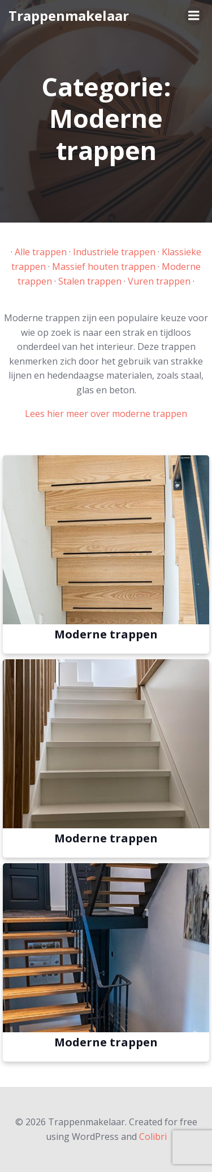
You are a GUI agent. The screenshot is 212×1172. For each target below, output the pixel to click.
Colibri (153, 1136)
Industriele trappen (114, 252)
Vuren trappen (159, 281)
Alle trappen (41, 252)
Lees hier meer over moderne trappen (106, 413)
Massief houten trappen (103, 266)
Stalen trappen (90, 281)
